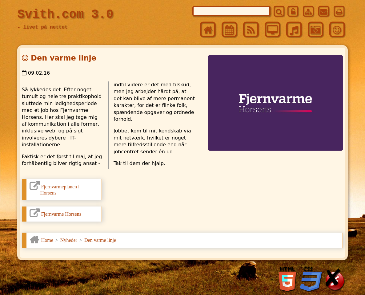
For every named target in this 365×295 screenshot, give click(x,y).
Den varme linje (100, 240)
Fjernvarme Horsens (61, 214)
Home (47, 240)
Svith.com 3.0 (65, 15)
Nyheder (68, 240)
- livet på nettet (42, 27)
